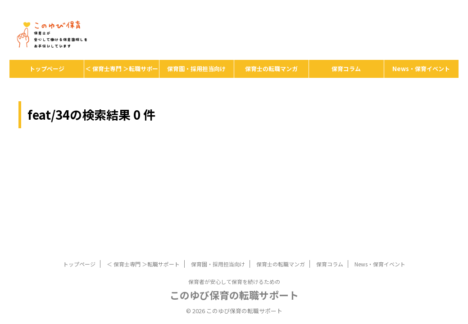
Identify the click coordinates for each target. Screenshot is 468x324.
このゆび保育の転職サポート (234, 242)
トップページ (46, 68)
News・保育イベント (421, 68)
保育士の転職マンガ (271, 68)
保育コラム (346, 68)
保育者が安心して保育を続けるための (234, 229)
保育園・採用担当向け (196, 68)
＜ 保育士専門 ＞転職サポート (121, 71)
